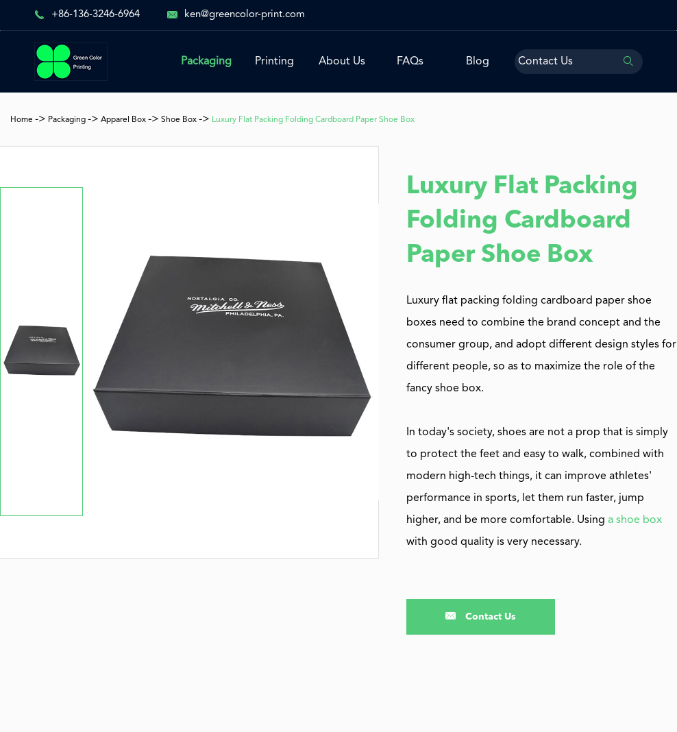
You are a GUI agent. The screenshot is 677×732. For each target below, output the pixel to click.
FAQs (410, 61)
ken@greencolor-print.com (244, 15)
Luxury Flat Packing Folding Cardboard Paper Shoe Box (313, 120)
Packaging (206, 61)
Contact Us (545, 61)
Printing (274, 61)
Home (21, 120)
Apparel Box (123, 120)
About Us (342, 61)
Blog (477, 61)
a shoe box (635, 520)
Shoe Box (179, 120)
